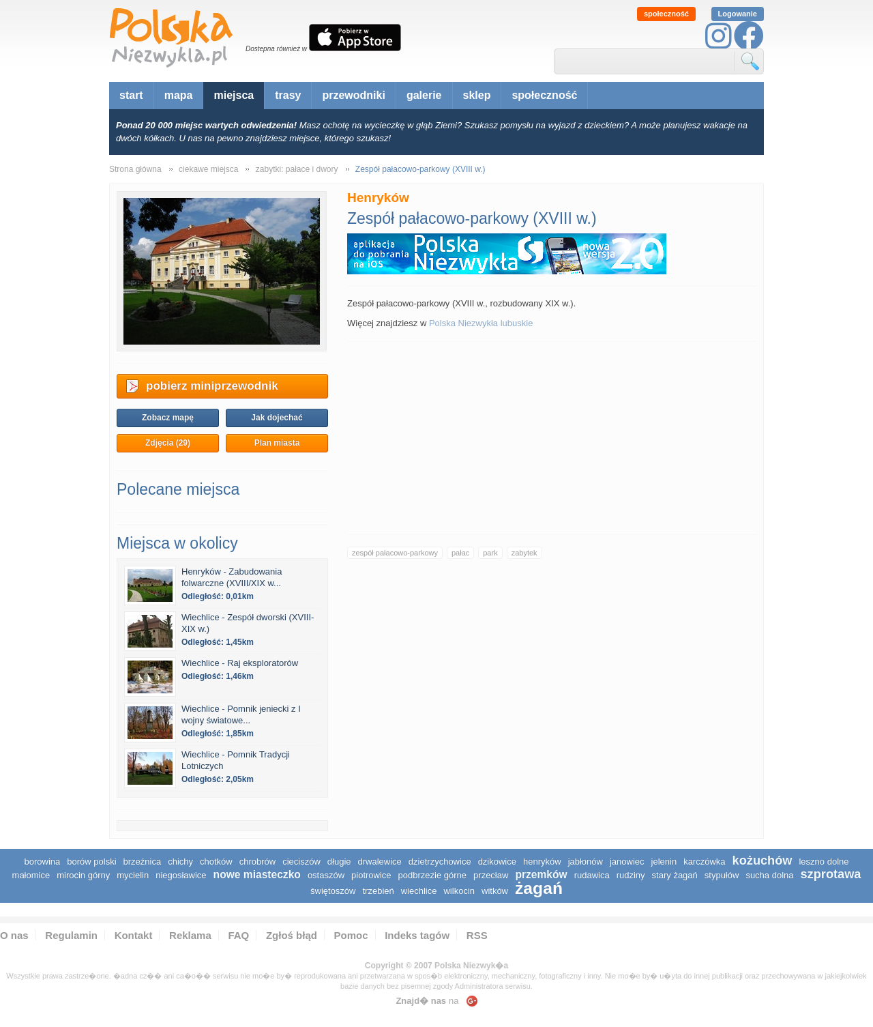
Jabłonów (585, 861)
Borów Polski (91, 861)
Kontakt (134, 935)
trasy (288, 95)
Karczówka (704, 861)
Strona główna (135, 169)
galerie (424, 95)
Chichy (180, 861)
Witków (495, 891)
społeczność (666, 14)
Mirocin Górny (83, 875)
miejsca (233, 95)
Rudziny (631, 875)
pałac (460, 553)
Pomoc (351, 935)
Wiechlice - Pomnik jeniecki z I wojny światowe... (241, 714)
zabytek (524, 553)
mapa (178, 95)
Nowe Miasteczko (257, 874)
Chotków (216, 861)
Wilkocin (459, 891)
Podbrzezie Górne (432, 875)
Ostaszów (326, 875)
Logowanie (737, 14)
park (490, 553)
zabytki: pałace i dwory (297, 169)
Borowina (43, 861)
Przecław (490, 875)
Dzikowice (497, 861)
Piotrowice (371, 875)
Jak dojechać (276, 417)
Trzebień (378, 891)
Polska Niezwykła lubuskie (481, 323)
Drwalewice (380, 861)
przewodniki (353, 95)
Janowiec (627, 861)
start (131, 95)
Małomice (31, 875)
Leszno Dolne (823, 861)
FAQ (238, 935)
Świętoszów (332, 891)
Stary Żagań (675, 875)
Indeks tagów (417, 935)
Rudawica (592, 875)
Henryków (542, 861)
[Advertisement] (551, 437)
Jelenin (664, 861)
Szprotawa (831, 874)
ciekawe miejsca (208, 169)
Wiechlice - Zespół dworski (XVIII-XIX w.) (247, 623)
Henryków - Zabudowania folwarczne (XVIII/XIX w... (231, 577)
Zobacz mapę (168, 417)
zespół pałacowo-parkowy (395, 553)
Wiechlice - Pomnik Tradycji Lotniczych (235, 760)
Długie (339, 861)
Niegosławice (181, 875)
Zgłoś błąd (291, 935)
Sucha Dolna (769, 875)
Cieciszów (301, 861)
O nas (14, 935)
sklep (477, 95)
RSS (477, 935)
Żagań (539, 888)
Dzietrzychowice (440, 861)
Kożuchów (763, 860)
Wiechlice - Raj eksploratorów (239, 663)
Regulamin (71, 935)
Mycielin (133, 875)
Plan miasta (277, 443)
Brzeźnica (142, 861)
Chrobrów (257, 861)
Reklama (190, 935)
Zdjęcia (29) (167, 443)
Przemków (541, 874)
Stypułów (722, 875)
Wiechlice (419, 891)
